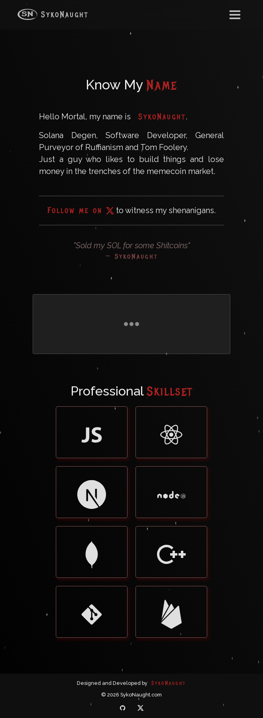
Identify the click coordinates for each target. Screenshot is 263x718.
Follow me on (80, 211)
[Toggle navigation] (234, 14)
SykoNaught (53, 14)
